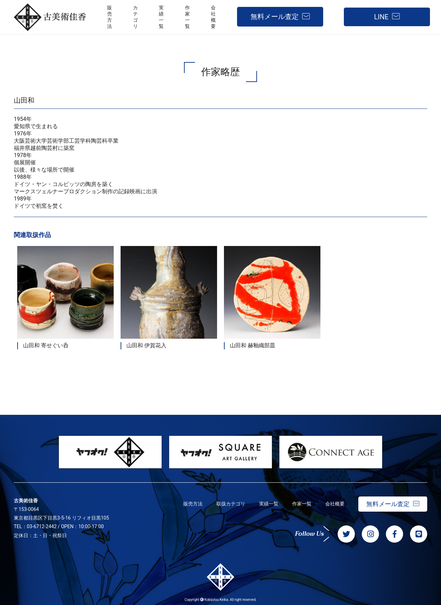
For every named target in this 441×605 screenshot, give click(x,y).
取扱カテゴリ (230, 503)
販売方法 (193, 503)
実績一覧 (268, 503)
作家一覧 (301, 503)
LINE (381, 17)
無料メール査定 (274, 16)
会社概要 (335, 503)
